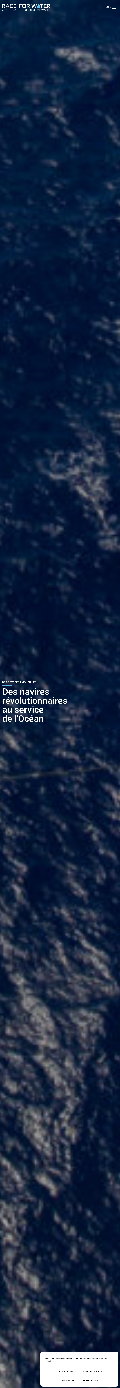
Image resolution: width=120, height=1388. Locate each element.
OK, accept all (64, 1371)
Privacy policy (90, 1380)
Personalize (68, 1380)
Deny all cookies (92, 1371)
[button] (115, 7)
